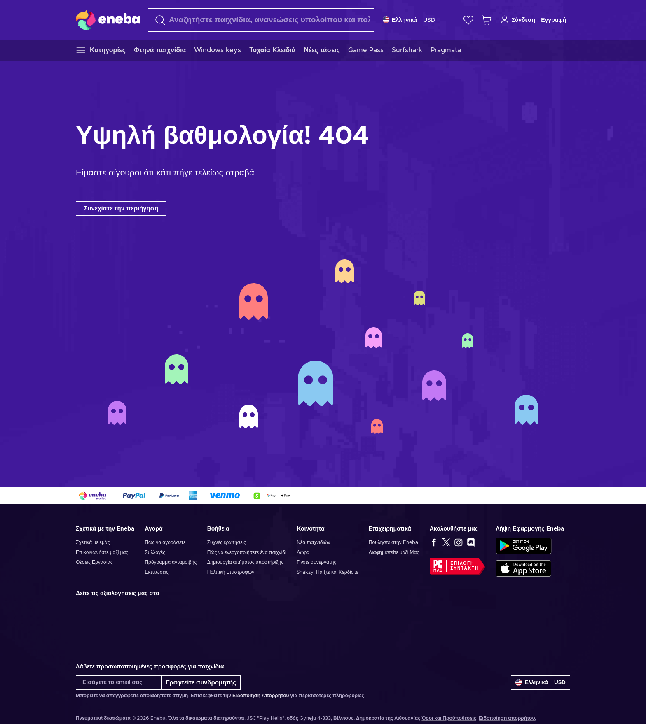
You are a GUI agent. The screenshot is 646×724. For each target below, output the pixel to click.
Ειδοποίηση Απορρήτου (260, 695)
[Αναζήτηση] (261, 20)
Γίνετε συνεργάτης (316, 562)
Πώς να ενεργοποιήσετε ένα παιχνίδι (246, 552)
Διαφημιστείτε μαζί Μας (394, 552)
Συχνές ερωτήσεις (226, 542)
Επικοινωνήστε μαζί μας (102, 552)
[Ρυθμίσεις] (409, 20)
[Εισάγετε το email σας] (119, 682)
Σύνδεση (518, 20)
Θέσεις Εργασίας (94, 562)
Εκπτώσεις (156, 572)
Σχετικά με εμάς (93, 542)
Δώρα (303, 552)
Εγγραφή (553, 20)
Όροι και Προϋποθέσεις (448, 718)
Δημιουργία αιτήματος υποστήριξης (245, 562)
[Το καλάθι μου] (486, 20)
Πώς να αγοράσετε (165, 542)
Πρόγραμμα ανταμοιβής (171, 562)
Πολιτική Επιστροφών (231, 572)
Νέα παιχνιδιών (313, 542)
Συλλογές (155, 552)
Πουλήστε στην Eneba (393, 542)
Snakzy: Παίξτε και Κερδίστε (327, 572)
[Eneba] (108, 20)
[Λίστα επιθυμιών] (468, 20)
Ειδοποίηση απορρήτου (507, 718)
